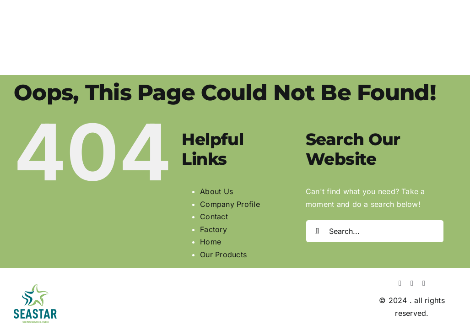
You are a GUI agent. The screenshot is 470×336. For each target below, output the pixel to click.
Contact (214, 216)
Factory (213, 229)
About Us (216, 191)
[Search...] (375, 231)
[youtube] (423, 283)
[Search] (317, 231)
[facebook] (400, 283)
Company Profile (230, 204)
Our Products (223, 254)
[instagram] (412, 283)
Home (210, 241)
